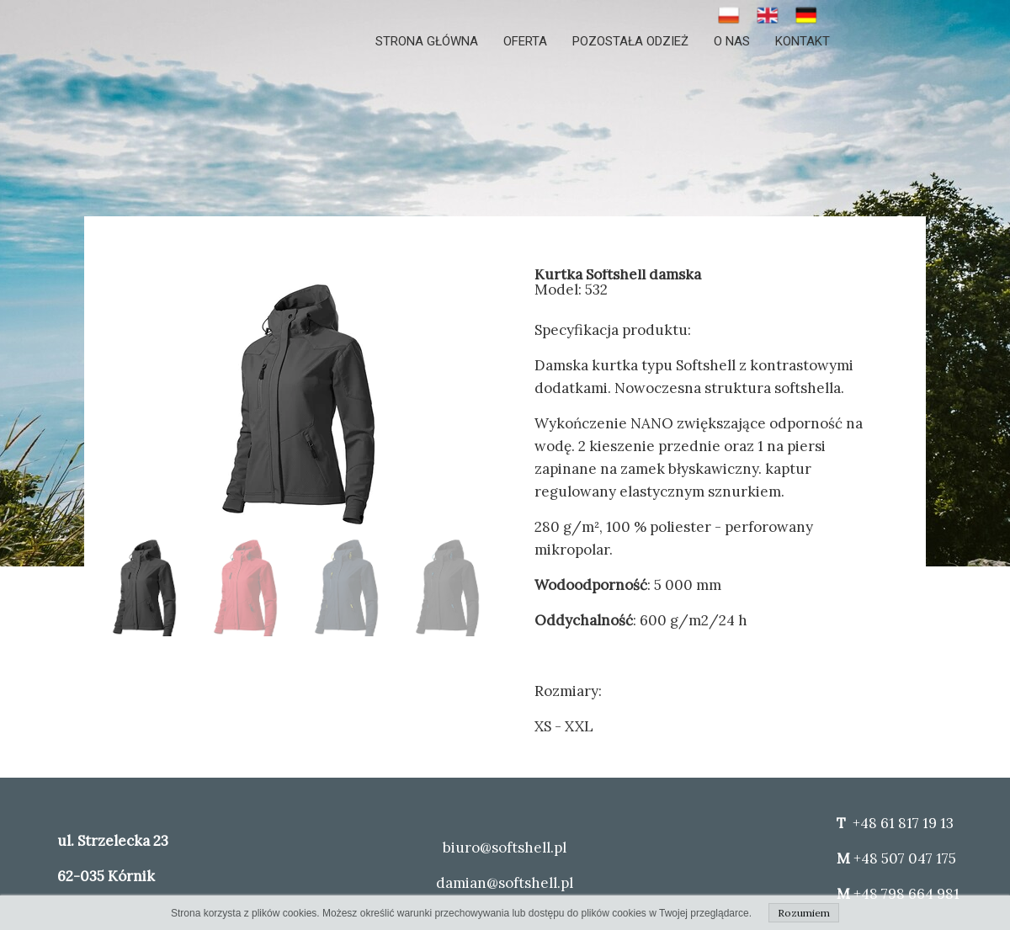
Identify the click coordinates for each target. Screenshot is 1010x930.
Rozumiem (804, 912)
